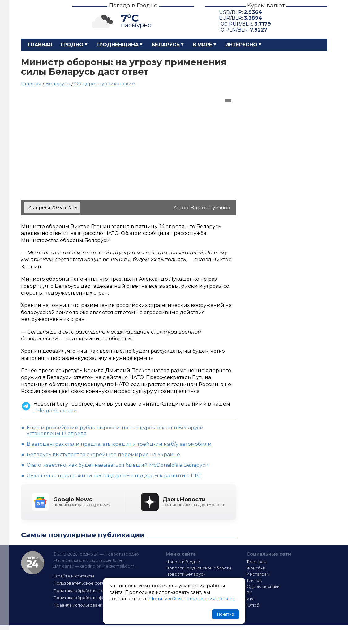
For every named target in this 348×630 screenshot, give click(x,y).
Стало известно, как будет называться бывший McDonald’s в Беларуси (118, 465)
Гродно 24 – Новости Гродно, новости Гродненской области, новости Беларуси (41, 19)
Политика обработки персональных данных (99, 590)
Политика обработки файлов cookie (91, 597)
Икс (251, 598)
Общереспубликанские (104, 84)
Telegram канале (55, 411)
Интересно (241, 45)
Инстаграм (258, 574)
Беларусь (166, 45)
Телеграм (257, 561)
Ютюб (253, 604)
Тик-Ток (254, 580)
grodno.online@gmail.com (107, 566)
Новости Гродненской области (198, 567)
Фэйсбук (256, 567)
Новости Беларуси (186, 574)
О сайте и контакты (73, 575)
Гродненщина (118, 45)
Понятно (225, 614)
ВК (249, 592)
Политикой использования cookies (191, 599)
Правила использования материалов (92, 604)
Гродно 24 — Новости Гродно (32, 562)
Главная (40, 45)
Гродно (72, 45)
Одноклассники (263, 586)
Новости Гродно (183, 561)
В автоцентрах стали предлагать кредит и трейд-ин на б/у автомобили (119, 444)
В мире (202, 45)
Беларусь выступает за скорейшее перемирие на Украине (103, 455)
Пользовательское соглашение (87, 583)
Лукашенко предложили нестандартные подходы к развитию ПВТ (114, 476)
